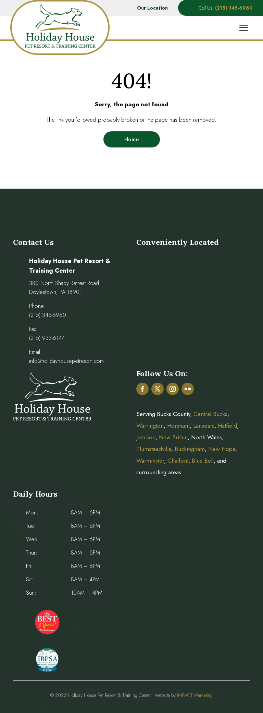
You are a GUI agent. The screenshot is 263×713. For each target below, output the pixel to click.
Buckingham (190, 449)
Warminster (150, 460)
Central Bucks (210, 414)
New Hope (220, 449)
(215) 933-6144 (47, 338)
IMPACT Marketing (195, 695)
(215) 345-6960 (47, 315)
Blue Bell (203, 460)
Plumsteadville (153, 449)
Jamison (145, 437)
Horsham (178, 425)
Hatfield (227, 425)
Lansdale (203, 425)
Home (131, 139)
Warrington (150, 425)
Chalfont (177, 460)
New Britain (173, 437)
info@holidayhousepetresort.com (66, 361)
